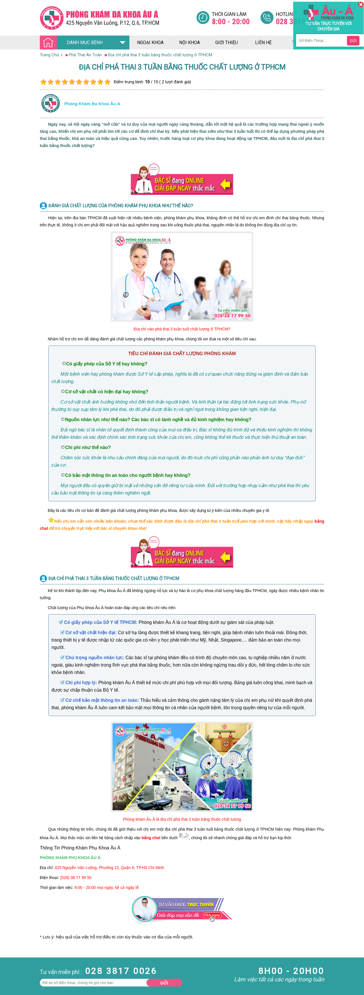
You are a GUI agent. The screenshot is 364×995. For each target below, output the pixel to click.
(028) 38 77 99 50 (76, 877)
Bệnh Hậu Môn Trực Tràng (18, 975)
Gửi (164, 982)
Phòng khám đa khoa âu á (92, 103)
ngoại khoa (150, 42)
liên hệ (263, 42)
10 (107, 82)
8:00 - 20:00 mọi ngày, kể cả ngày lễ (107, 887)
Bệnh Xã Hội (11, 983)
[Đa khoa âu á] (118, 18)
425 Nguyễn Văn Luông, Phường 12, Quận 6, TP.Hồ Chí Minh (109, 867)
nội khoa (189, 42)
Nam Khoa (10, 967)
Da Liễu (7, 988)
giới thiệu (226, 42)
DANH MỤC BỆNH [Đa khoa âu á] (73, 43)
